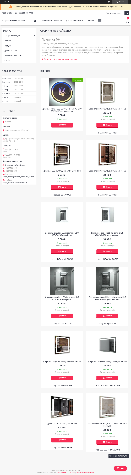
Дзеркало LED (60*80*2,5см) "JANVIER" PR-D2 (61, 171)
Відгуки (7, 46)
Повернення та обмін (13, 55)
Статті (7, 60)
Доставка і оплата (74, 20)
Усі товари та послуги (118, 456)
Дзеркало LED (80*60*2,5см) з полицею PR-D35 (107, 361)
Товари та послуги (49, 20)
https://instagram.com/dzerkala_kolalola (19, 176)
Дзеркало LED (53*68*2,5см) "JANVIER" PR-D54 (62, 361)
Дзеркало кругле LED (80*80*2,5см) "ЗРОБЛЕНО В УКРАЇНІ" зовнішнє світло (62, 110)
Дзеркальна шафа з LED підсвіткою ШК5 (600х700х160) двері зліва (62, 298)
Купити (63, 125)
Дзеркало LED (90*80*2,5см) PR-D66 (62, 423)
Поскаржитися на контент (66, 472)
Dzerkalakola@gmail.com (15, 165)
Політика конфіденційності (85, 472)
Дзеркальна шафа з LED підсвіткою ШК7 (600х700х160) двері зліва (62, 234)
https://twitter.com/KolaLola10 (15, 182)
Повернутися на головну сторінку (60, 59)
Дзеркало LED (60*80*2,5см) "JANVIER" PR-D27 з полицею (107, 424)
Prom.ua (77, 470)
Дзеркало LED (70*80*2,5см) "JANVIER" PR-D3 (107, 171)
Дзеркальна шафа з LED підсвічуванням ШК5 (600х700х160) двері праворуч (107, 298)
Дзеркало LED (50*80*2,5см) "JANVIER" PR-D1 (107, 109)
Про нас (90, 20)
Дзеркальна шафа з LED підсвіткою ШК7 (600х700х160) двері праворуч (107, 234)
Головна (35, 20)
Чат (120, 468)
